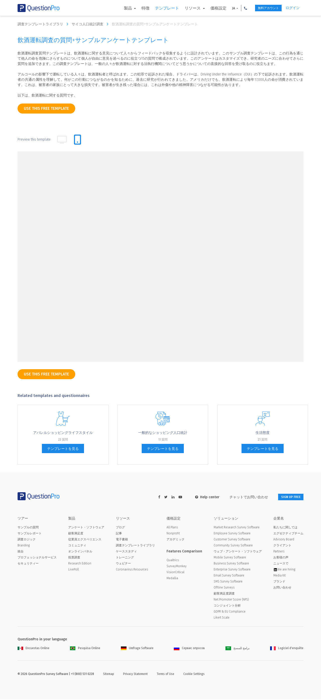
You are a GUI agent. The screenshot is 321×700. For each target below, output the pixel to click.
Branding (24, 546)
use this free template (46, 108)
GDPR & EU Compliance (230, 612)
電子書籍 (122, 540)
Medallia (172, 579)
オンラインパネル (80, 552)
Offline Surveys (224, 588)
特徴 (136, 8)
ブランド (279, 582)
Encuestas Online (33, 649)
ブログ (120, 528)
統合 (21, 552)
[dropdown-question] (70, 339)
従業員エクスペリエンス (84, 540)
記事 (119, 534)
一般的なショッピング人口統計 (162, 433)
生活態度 (263, 433)
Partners (278, 552)
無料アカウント (263, 8)
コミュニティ (77, 546)
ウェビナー (123, 564)
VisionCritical (175, 573)
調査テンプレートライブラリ (44, 24)
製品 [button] (119, 8)
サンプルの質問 (28, 528)
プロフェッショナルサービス (37, 558)
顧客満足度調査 (224, 594)
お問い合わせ (282, 588)
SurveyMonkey (177, 567)
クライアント (282, 546)
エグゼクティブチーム (288, 534)
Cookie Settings (194, 674)
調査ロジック (27, 540)
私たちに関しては (285, 528)
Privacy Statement (135, 674)
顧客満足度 (75, 534)
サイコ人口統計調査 (91, 24)
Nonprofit (173, 534)
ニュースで (280, 564)
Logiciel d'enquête (286, 649)
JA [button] (224, 8)
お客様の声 (280, 558)
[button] (235, 8)
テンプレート (158, 8)
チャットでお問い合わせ (242, 497)
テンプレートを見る (63, 449)
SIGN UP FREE (287, 497)
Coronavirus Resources (132, 570)
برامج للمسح (237, 649)
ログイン (293, 8)
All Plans (172, 528)
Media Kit (279, 576)
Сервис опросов (189, 649)
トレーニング (125, 558)
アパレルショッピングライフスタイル (63, 433)
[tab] (77, 140)
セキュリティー (28, 564)
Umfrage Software (137, 649)
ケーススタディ (126, 552)
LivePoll (73, 570)
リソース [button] (183, 8)
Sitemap (108, 674)
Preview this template (34, 139)
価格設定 (209, 8)
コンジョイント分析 (227, 606)
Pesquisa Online (85, 649)
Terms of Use (165, 674)
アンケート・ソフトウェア (86, 528)
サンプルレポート (30, 534)
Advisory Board (283, 540)
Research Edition (79, 564)
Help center (201, 497)
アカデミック (176, 540)
